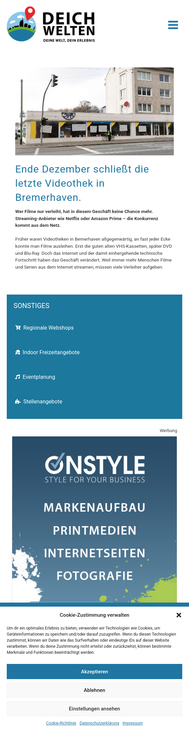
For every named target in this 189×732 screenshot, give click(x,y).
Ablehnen (94, 690)
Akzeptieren (94, 672)
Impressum (132, 723)
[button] (178, 615)
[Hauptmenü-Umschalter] (173, 25)
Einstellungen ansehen (94, 709)
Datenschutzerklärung (99, 723)
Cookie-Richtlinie (61, 723)
